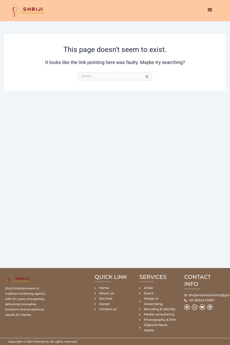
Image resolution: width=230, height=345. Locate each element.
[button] (209, 9)
